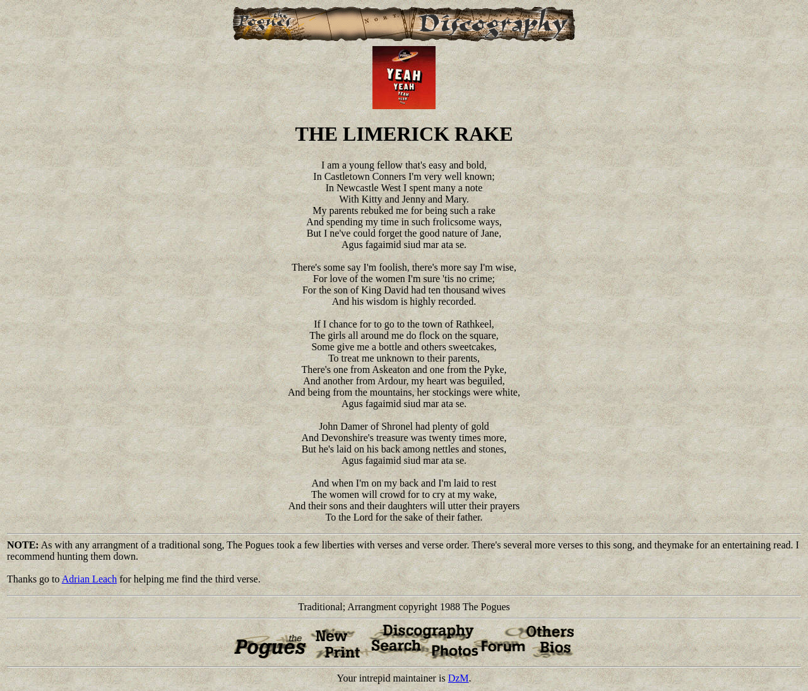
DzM (458, 678)
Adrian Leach (89, 579)
